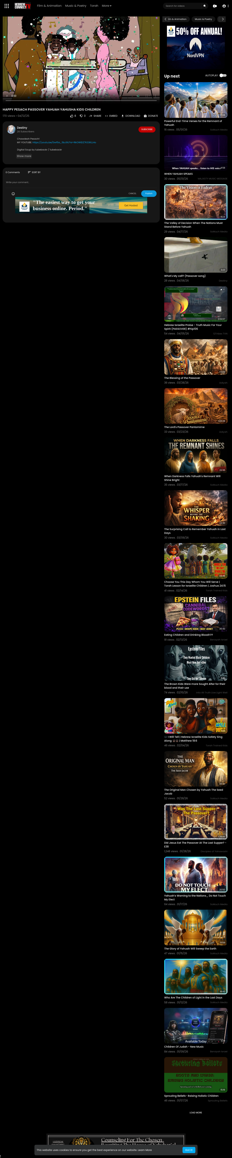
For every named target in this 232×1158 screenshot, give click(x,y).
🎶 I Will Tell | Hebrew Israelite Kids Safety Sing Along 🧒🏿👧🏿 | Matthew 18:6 (193, 739)
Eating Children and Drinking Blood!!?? (188, 635)
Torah (94, 6)
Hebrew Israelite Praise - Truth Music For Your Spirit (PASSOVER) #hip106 (193, 327)
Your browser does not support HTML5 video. (81, 60)
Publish (148, 193)
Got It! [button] (189, 1150)
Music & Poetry (76, 6)
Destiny (22, 128)
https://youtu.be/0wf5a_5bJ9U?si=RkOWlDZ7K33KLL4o (64, 142)
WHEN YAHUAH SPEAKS (178, 174)
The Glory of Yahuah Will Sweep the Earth (190, 948)
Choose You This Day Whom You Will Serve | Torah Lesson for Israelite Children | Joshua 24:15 (195, 584)
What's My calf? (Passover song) (185, 276)
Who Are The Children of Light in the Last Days (193, 997)
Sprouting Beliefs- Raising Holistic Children (191, 1096)
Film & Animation (49, 6)
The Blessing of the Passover (182, 378)
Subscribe (147, 129)
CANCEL (132, 193)
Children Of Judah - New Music (184, 1047)
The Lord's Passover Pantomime (184, 427)
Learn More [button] (145, 1150)
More (107, 6)
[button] (225, 6)
